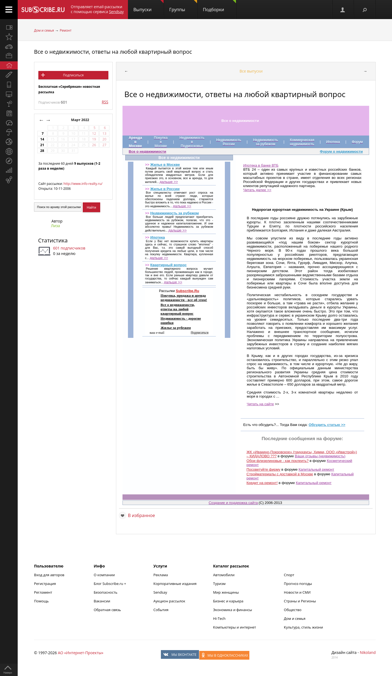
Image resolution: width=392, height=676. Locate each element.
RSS (105, 101)
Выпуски (148, 6)
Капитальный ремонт (316, 469)
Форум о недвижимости (341, 151)
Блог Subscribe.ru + (110, 583)
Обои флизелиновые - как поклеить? (278, 461)
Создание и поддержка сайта (233, 503)
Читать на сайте (260, 404)
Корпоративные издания (175, 583)
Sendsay (160, 592)
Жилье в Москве (165, 165)
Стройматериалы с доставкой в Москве (280, 474)
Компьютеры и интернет (234, 627)
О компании (104, 574)
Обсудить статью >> (327, 425)
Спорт (289, 574)
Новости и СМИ (297, 592)
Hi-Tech (219, 618)
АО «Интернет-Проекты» (80, 652)
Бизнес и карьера (228, 601)
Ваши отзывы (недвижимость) (320, 456)
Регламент (43, 592)
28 (42, 150)
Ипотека (157, 237)
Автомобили (224, 574)
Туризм (219, 583)
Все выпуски (251, 71)
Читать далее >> (257, 190)
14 (42, 139)
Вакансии (102, 601)
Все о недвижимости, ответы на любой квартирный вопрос (113, 51)
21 (42, 145)
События (161, 609)
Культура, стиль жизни (303, 627)
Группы (183, 6)
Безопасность (105, 592)
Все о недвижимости (147, 151)
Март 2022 (80, 120)
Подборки (219, 6)
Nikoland (368, 652)
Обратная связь (107, 609)
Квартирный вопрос (168, 265)
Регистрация (45, 583)
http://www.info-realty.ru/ (82, 183)
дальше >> (169, 182)
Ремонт (65, 30)
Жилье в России (165, 189)
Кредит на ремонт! (262, 483)
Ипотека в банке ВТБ (260, 165)
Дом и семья (44, 30)
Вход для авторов (49, 574)
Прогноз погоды (298, 583)
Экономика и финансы (232, 609)
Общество (292, 609)
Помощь (41, 601)
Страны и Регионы (300, 601)
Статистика (53, 240)
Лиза (55, 225)
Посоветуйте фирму (263, 469)
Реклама (161, 574)
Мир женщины (226, 592)
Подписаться (73, 75)
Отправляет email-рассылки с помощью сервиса (97, 9)
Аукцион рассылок (169, 601)
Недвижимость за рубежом (174, 213)
